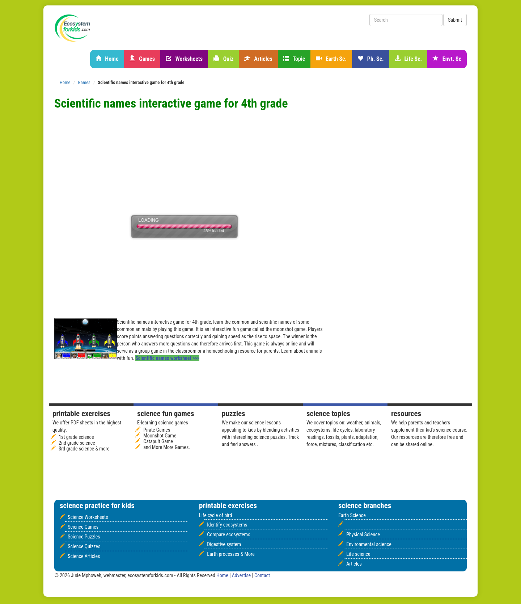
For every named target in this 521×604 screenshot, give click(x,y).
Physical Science (363, 534)
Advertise (242, 575)
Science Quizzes (84, 546)
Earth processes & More (231, 554)
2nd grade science (77, 443)
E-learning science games (162, 422)
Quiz (223, 58)
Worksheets (184, 58)
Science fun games (165, 413)
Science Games (83, 527)
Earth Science (352, 515)
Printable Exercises (81, 413)
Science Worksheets (88, 517)
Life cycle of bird (215, 515)
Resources (406, 413)
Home (107, 58)
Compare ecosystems (228, 534)
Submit (455, 20)
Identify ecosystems (227, 525)
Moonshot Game (159, 436)
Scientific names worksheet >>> (167, 358)
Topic (294, 58)
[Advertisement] (186, 116)
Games (142, 58)
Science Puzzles (84, 537)
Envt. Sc (447, 58)
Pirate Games (156, 430)
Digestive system (224, 544)
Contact (262, 575)
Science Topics (328, 413)
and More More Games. (166, 447)
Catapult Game (158, 441)
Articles (258, 58)
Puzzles (233, 413)
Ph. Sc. (370, 58)
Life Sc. (408, 58)
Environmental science (368, 544)
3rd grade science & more (84, 449)
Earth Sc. (331, 58)
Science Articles (84, 556)
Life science (358, 554)
